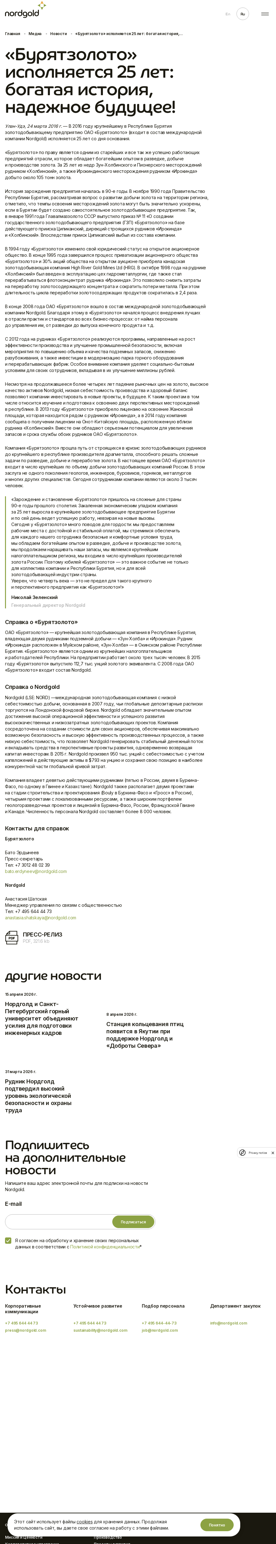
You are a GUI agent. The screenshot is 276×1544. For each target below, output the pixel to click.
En (228, 14)
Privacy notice (258, 1152)
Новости (58, 33)
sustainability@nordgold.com (100, 1330)
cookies (85, 1521)
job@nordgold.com (160, 1330)
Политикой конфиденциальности (105, 1246)
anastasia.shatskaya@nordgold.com (40, 917)
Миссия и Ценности (23, 1537)
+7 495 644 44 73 (21, 1323)
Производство (108, 1537)
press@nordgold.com (25, 1330)
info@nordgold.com (228, 1323)
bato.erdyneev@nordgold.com (36, 871)
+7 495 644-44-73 (159, 1323)
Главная (12, 33)
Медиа (35, 33)
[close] (273, 1152)
